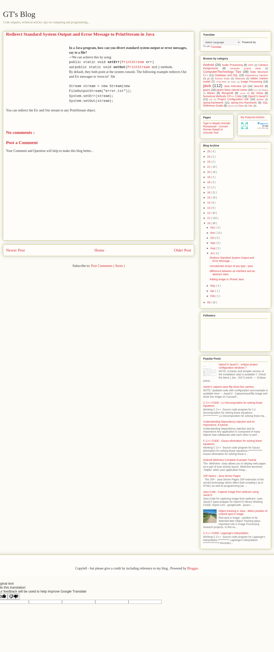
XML (250, 105)
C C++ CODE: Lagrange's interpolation (225, 533)
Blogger (192, 568)
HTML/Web (221, 82)
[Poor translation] (14, 596)
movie (242, 93)
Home (99, 250)
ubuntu (231, 106)
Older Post (182, 250)
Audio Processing (232, 64)
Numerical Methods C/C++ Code (222, 96)
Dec (213, 227)
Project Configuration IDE (233, 99)
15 (209, 197)
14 (209, 202)
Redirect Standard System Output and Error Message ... (232, 259)
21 (209, 166)
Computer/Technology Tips (222, 72)
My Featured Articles (253, 117)
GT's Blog (19, 14)
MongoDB (227, 93)
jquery (206, 89)
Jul (212, 253)
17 (209, 187)
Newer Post (15, 250)
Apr (212, 290)
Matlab (265, 90)
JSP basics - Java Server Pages (222, 475)
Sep (213, 242)
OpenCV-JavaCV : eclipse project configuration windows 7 (238, 366)
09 (209, 302)
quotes (260, 99)
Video (241, 105)
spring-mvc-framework (244, 102)
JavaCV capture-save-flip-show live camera (228, 386)
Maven (211, 93)
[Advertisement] (37, 72)
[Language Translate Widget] (221, 42)
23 (209, 161)
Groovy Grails (222, 78)
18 (209, 182)
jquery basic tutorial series (232, 89)
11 (209, 217)
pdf (210, 99)
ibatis (233, 82)
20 (209, 172)
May (213, 285)
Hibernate (240, 78)
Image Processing (251, 81)
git (208, 78)
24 (209, 156)
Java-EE (258, 86)
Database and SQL (226, 75)
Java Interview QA (235, 86)
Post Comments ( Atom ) (108, 266)
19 (209, 177)
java (207, 85)
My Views (257, 93)
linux (256, 90)
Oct (212, 237)
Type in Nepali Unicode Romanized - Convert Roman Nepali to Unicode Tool (216, 128)
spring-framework (213, 102)
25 (209, 151)
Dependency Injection (256, 75)
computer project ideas (245, 68)
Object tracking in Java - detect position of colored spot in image (243, 512)
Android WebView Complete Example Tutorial (229, 459)
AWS (250, 65)
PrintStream (133, 62)
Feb (212, 295)
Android (208, 65)
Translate (212, 46)
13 (209, 207)
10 (209, 223)
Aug (213, 248)
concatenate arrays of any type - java (231, 265)
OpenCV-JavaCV (258, 96)
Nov (213, 232)
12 (209, 212)
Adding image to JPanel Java (227, 279)
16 (209, 192)
